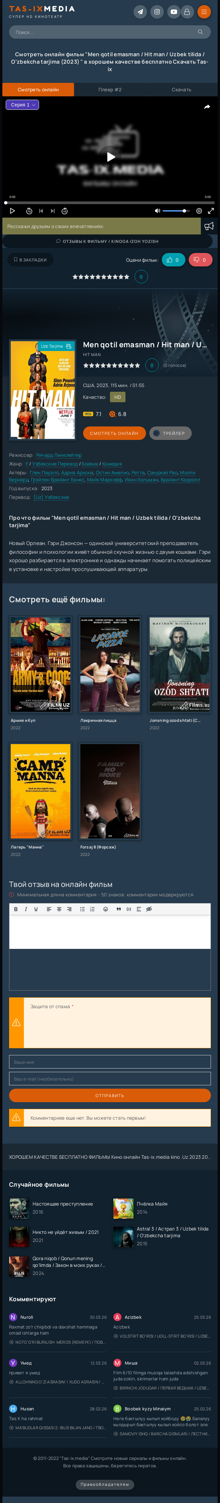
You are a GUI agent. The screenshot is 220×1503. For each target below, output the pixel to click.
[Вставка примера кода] (129, 909)
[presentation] (82, 1030)
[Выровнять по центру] (59, 909)
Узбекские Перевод (55, 463)
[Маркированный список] (82, 909)
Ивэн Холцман (141, 479)
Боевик (90, 463)
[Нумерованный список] (92, 909)
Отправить (110, 1095)
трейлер (168, 433)
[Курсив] (26, 909)
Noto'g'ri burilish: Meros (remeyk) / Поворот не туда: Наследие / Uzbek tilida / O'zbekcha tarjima (58, 1342)
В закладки (30, 260)
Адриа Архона (77, 472)
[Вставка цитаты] (119, 909)
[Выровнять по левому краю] (49, 909)
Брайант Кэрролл (180, 479)
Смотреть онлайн (114, 433)
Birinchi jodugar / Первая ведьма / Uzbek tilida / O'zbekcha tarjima (162, 1388)
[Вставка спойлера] (139, 909)
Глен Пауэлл (44, 472)
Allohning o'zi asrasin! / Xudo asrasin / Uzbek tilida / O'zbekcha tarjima (58, 1382)
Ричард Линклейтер (59, 455)
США (88, 385)
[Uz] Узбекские (51, 497)
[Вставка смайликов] (106, 909)
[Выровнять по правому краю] (69, 909)
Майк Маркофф (104, 479)
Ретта (138, 472)
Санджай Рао (162, 472)
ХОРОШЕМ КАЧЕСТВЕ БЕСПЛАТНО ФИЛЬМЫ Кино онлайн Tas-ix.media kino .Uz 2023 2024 (111, 1157)
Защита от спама (50, 1006)
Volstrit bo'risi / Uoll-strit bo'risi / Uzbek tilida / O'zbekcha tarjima (162, 1336)
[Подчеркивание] (36, 909)
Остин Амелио (112, 472)
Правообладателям (105, 1484)
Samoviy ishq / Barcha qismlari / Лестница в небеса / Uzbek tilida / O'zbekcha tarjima (162, 1434)
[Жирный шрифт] (16, 909)
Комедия (112, 463)
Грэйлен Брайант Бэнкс (58, 479)
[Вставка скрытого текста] (149, 909)
